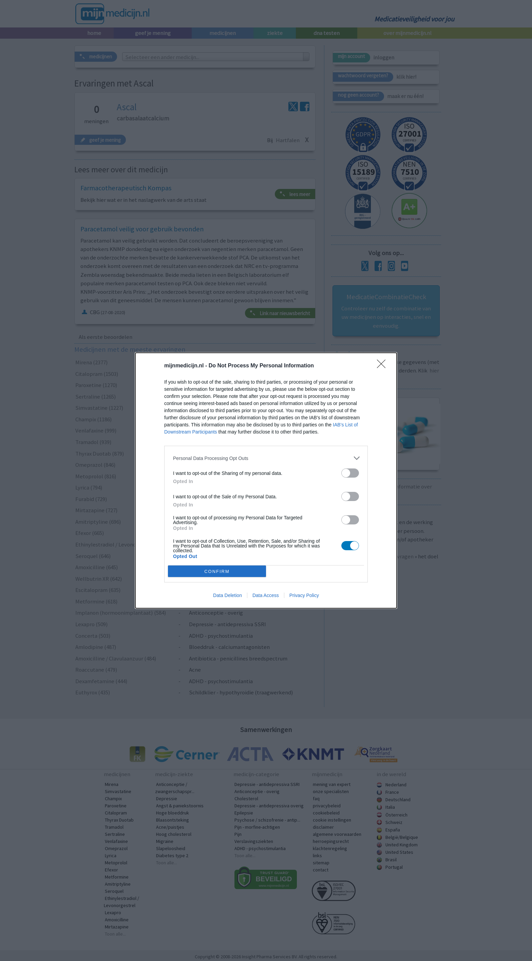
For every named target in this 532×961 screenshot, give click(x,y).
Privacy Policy (304, 595)
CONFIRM (217, 571)
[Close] (383, 366)
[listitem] (266, 458)
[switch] (350, 473)
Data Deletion (227, 595)
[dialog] (266, 480)
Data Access (265, 595)
